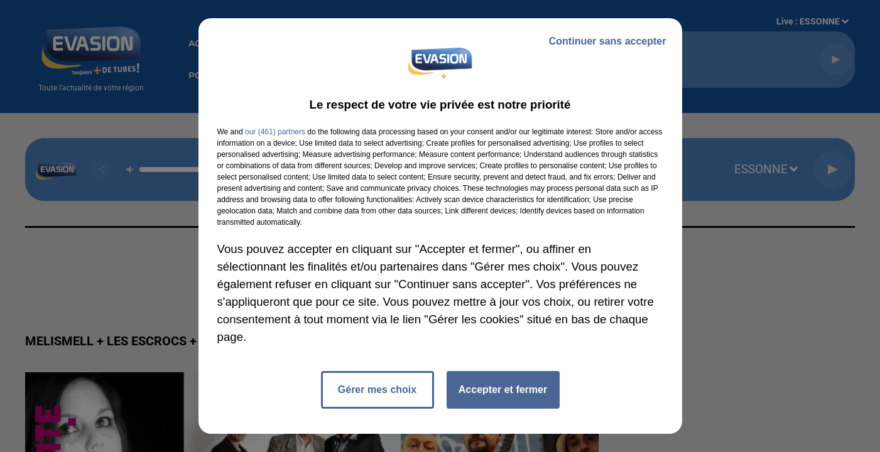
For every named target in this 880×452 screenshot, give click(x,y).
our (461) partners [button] (275, 131)
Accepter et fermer (503, 389)
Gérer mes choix (377, 389)
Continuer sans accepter (607, 41)
